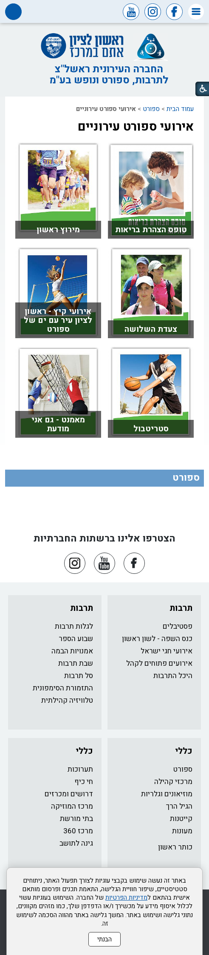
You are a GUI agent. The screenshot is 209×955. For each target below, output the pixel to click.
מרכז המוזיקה (72, 806)
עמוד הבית (180, 109)
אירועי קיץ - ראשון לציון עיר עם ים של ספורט (58, 320)
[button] (196, 12)
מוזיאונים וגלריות (166, 794)
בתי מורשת (76, 818)
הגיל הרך (179, 806)
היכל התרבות (172, 675)
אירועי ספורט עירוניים (136, 127)
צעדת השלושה (150, 329)
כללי (183, 751)
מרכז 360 (78, 831)
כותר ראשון (175, 847)
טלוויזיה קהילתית (67, 700)
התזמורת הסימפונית (63, 688)
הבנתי (104, 939)
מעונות (182, 831)
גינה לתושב (76, 843)
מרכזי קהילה (173, 781)
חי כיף (83, 781)
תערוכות (80, 769)
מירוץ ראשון (58, 230)
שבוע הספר (76, 638)
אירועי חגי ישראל (166, 651)
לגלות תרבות (74, 626)
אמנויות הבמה (72, 651)
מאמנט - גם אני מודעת (58, 424)
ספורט (151, 109)
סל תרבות (78, 675)
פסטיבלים (177, 626)
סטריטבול (151, 429)
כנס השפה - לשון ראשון (157, 638)
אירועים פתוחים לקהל (159, 663)
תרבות (180, 608)
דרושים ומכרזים (69, 794)
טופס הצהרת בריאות (151, 230)
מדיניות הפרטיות (126, 897)
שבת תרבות (75, 663)
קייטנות (181, 818)
